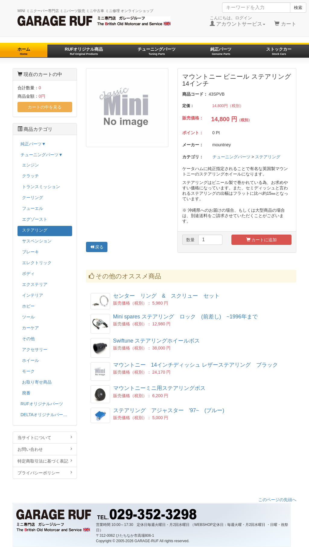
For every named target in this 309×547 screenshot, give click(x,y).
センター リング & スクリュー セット (166, 296)
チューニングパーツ (157, 51)
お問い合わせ (45, 449)
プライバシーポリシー (45, 472)
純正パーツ (220, 51)
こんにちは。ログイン (238, 21)
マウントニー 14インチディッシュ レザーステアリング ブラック (195, 365)
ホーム (24, 51)
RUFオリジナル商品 (84, 51)
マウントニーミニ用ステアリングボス (159, 388)
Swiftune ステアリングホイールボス (156, 341)
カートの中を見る (45, 107)
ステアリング (267, 156)
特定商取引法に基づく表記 (45, 460)
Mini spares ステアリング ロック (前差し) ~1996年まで (185, 317)
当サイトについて (45, 437)
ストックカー (278, 51)
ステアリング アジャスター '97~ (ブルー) (169, 410)
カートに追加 (261, 239)
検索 (298, 7)
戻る (97, 247)
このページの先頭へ (277, 499)
